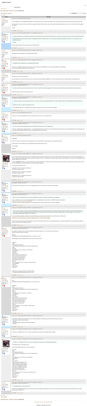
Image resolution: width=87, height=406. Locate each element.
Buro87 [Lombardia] (4, 61)
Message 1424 (14, 315)
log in (85, 5)
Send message (5, 20)
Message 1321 (14, 84)
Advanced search (3, 8)
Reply (18, 30)
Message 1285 (14, 18)
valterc (4, 33)
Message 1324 (14, 122)
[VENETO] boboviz (4, 85)
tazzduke (5, 136)
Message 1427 (14, 338)
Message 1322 (14, 97)
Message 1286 (14, 33)
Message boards (4, 10)
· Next (4, 15)
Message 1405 (14, 193)
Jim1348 (3, 208)
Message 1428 (14, 382)
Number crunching (13, 10)
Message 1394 (14, 181)
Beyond (4, 154)
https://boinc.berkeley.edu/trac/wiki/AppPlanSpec (22, 201)
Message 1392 (14, 153)
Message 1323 (14, 112)
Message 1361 (14, 135)
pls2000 (3, 19)
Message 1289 (14, 73)
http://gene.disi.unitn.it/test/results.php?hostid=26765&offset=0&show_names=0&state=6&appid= (31, 217)
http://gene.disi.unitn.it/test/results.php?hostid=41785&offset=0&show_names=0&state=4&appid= (31, 218)
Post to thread (4, 13)
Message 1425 (14, 328)
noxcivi (3, 113)
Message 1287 (14, 50)
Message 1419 (14, 207)
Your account (42, 402)
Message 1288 (14, 59)
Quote (21, 30)
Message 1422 (14, 227)
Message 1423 (14, 277)
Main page (37, 402)
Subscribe (10, 13)
